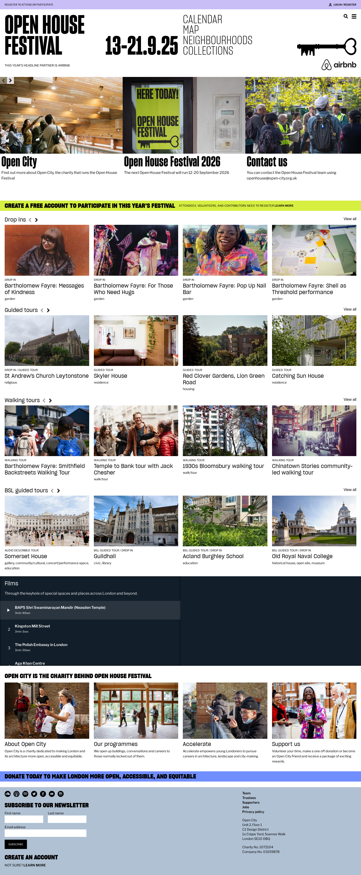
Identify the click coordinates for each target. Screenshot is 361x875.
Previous (3, 80)
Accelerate (197, 744)
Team (246, 793)
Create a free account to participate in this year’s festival (90, 205)
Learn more (34, 865)
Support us (286, 744)
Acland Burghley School (213, 556)
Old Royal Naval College (302, 556)
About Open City (25, 744)
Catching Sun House (298, 375)
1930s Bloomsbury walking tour (223, 466)
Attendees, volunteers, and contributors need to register (236, 205)
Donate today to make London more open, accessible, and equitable (100, 776)
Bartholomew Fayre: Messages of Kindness (44, 289)
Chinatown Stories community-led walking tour (312, 469)
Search (345, 16)
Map (191, 29)
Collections (208, 50)
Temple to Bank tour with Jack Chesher (133, 469)
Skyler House (110, 375)
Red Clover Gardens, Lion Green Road (224, 379)
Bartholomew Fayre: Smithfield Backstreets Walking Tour (45, 469)
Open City (19, 161)
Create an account (31, 857)
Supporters (250, 802)
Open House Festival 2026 (172, 161)
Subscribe (15, 844)
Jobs (245, 807)
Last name (56, 813)
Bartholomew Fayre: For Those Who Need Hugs (133, 289)
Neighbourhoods (218, 40)
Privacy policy (253, 812)
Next (10, 80)
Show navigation (354, 16)
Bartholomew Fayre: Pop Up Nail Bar (224, 289)
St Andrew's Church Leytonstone (47, 375)
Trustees (249, 798)
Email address (15, 827)
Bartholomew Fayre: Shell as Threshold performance (309, 289)
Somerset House (26, 556)
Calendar (202, 19)
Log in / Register (345, 4)
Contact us (267, 161)
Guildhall (105, 556)
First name (12, 813)
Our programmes (116, 744)
